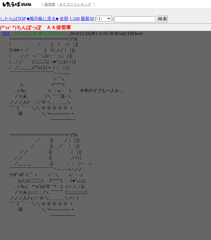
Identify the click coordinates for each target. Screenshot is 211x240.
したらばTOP (13, 18)
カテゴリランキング (75, 4)
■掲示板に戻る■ (42, 18)
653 (6, 33)
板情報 (50, 4)
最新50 (87, 18)
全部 (64, 18)
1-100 (75, 18)
